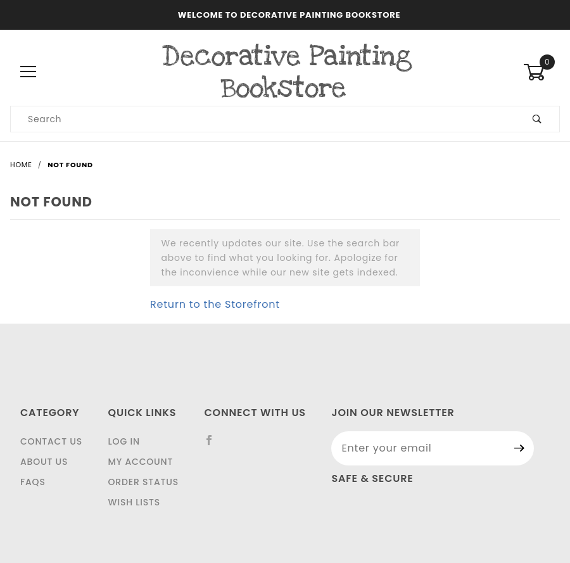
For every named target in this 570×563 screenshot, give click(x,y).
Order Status (143, 482)
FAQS (33, 482)
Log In (124, 441)
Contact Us (51, 441)
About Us (44, 461)
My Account (141, 461)
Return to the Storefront (215, 304)
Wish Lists (134, 502)
